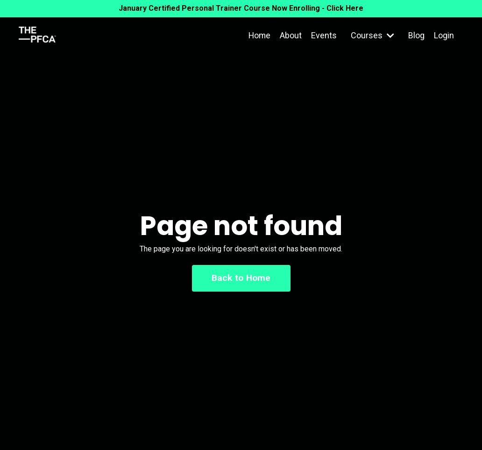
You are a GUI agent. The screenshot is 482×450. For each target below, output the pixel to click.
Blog (416, 35)
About (291, 35)
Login (444, 35)
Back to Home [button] (241, 277)
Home (259, 35)
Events (324, 35)
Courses (372, 35)
